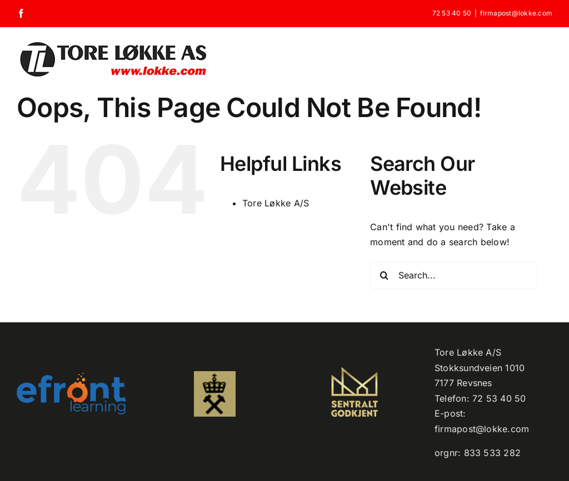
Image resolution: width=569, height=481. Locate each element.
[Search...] (453, 275)
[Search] (384, 275)
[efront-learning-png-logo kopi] (71, 377)
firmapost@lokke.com (516, 13)
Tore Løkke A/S (275, 203)
